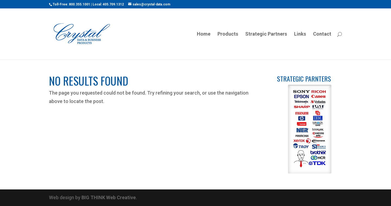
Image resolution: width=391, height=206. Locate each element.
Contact (322, 34)
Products (227, 34)
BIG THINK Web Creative (108, 197)
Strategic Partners (266, 34)
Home (203, 34)
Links (300, 34)
